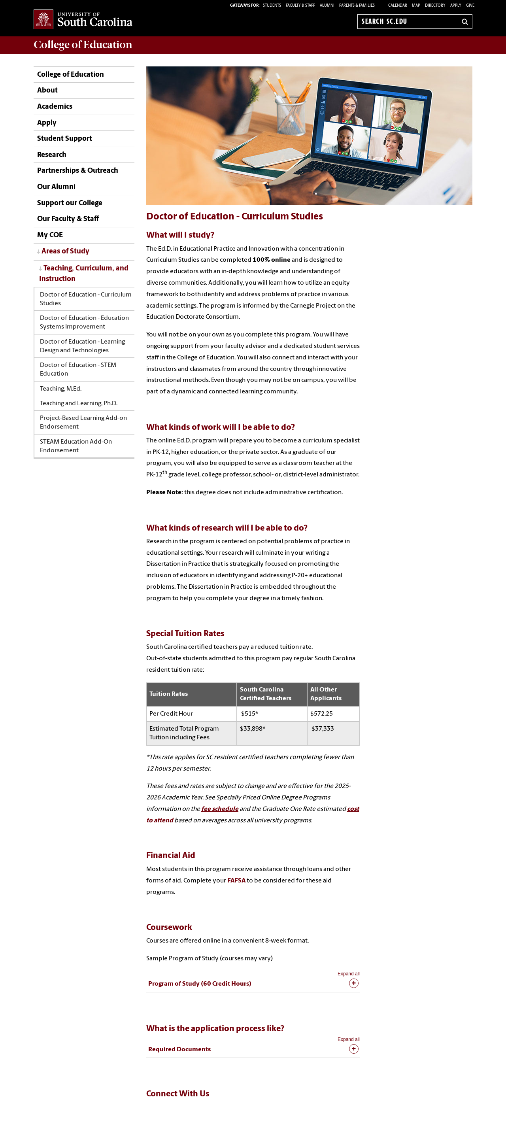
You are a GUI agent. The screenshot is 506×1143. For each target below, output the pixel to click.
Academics (54, 107)
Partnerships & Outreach (77, 171)
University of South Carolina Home (83, 19)
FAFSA (237, 881)
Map (416, 6)
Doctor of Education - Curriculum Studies (86, 299)
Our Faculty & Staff (68, 219)
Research (51, 155)
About (47, 90)
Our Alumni (56, 187)
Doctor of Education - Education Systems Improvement (84, 322)
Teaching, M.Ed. (60, 389)
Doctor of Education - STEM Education (78, 369)
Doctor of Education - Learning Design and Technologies (82, 346)
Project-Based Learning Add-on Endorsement (83, 422)
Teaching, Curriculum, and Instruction (83, 274)
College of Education (70, 75)
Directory (435, 6)
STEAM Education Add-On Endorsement (76, 446)
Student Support (64, 139)
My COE (50, 235)
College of (83, 45)
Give (470, 6)
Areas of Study (65, 251)
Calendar (397, 6)
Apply (455, 6)
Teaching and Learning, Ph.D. (78, 404)
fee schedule (219, 809)
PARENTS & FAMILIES (357, 6)
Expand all (349, 974)
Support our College (69, 203)
